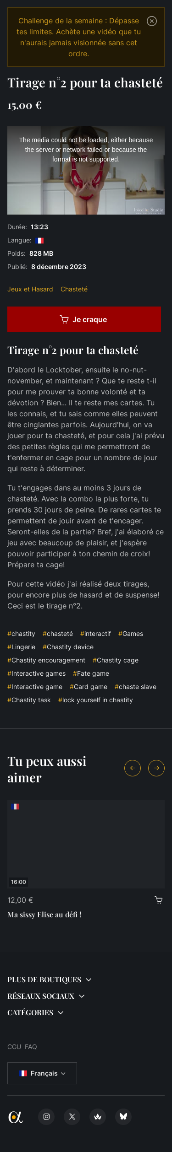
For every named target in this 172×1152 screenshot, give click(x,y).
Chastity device (68, 646)
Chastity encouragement (46, 660)
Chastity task (29, 700)
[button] (86, 979)
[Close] (151, 21)
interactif (95, 633)
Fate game (91, 673)
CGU (14, 1046)
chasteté (58, 633)
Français (38, 1073)
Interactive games (36, 673)
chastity (21, 633)
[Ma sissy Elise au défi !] (86, 844)
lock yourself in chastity (95, 700)
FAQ (31, 1046)
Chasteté (74, 289)
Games (130, 633)
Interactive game (34, 686)
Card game (88, 686)
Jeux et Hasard (30, 289)
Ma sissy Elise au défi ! (44, 914)
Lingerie (21, 646)
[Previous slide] (132, 768)
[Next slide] (156, 768)
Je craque (83, 319)
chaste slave (135, 686)
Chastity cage (116, 660)
